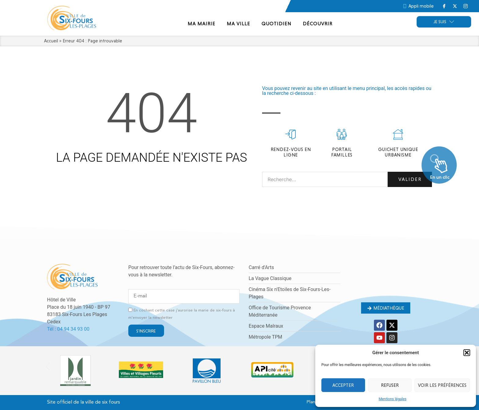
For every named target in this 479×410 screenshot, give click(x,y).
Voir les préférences (442, 385)
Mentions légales (393, 399)
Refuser (390, 385)
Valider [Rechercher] (410, 179)
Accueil (51, 41)
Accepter (343, 385)
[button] (467, 353)
